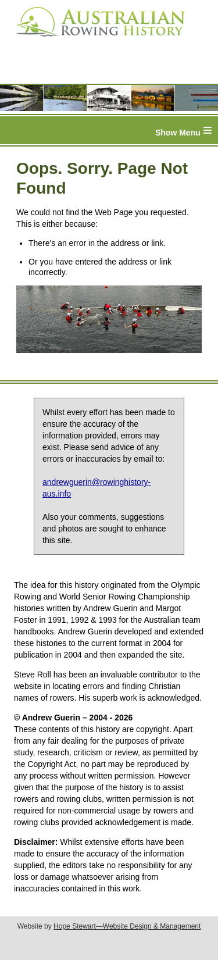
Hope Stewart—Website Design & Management (127, 926)
